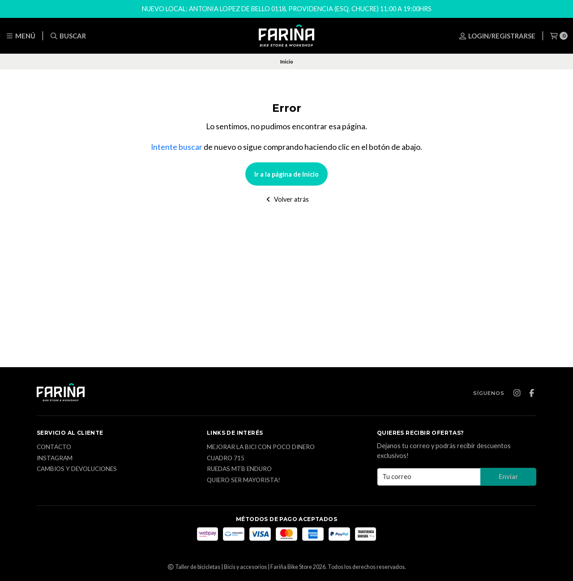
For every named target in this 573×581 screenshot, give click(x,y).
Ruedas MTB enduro (239, 469)
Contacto (54, 447)
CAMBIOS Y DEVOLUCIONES (77, 469)
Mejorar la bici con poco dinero (261, 447)
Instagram (55, 458)
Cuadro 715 (225, 458)
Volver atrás (287, 199)
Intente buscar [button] (176, 147)
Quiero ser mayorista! (243, 480)
